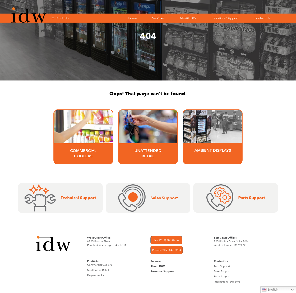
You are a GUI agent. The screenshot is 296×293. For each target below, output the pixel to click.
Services (158, 18)
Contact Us (262, 18)
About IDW (188, 18)
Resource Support (225, 18)
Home (132, 18)
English (270, 289)
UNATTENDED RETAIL (148, 153)
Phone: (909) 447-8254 (166, 250)
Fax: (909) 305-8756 (166, 240)
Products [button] (62, 18)
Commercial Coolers (83, 153)
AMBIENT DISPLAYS (212, 150)
